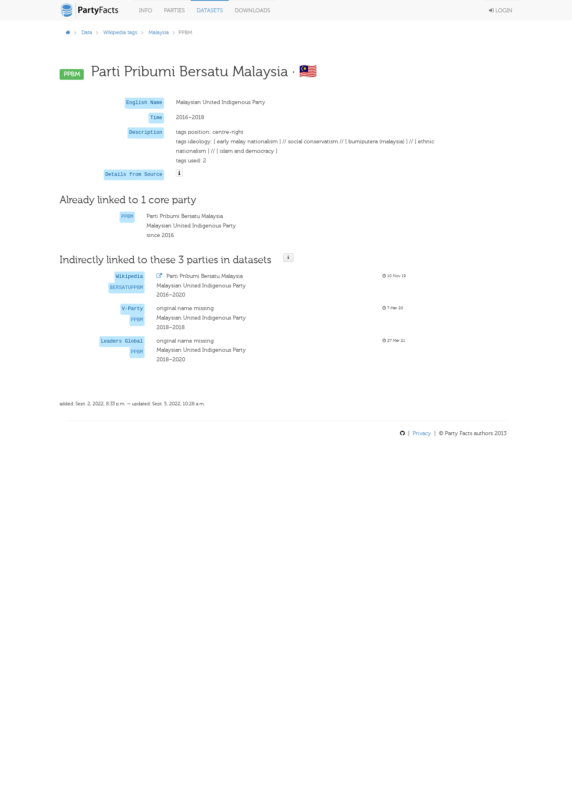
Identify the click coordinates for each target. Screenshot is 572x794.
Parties (174, 10)
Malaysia (159, 32)
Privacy (422, 433)
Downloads (252, 10)
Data (86, 32)
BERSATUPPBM (126, 288)
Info (145, 10)
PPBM (127, 217)
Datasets (210, 10)
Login (500, 10)
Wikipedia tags (120, 32)
